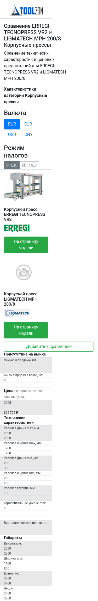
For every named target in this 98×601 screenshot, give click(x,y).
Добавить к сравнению (49, 346)
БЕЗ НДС (29, 165)
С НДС (11, 165)
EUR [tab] (28, 124)
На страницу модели (26, 244)
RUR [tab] (12, 124)
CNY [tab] (28, 134)
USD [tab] (12, 134)
